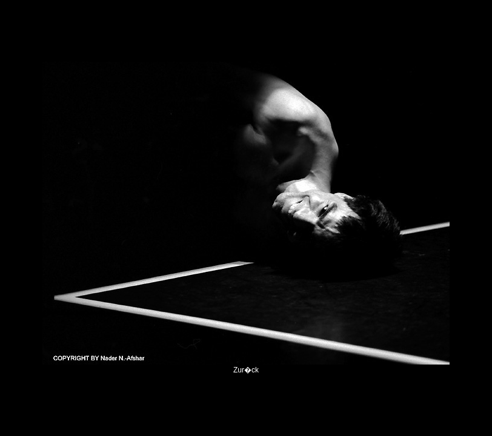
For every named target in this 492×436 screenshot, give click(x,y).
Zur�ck (246, 370)
